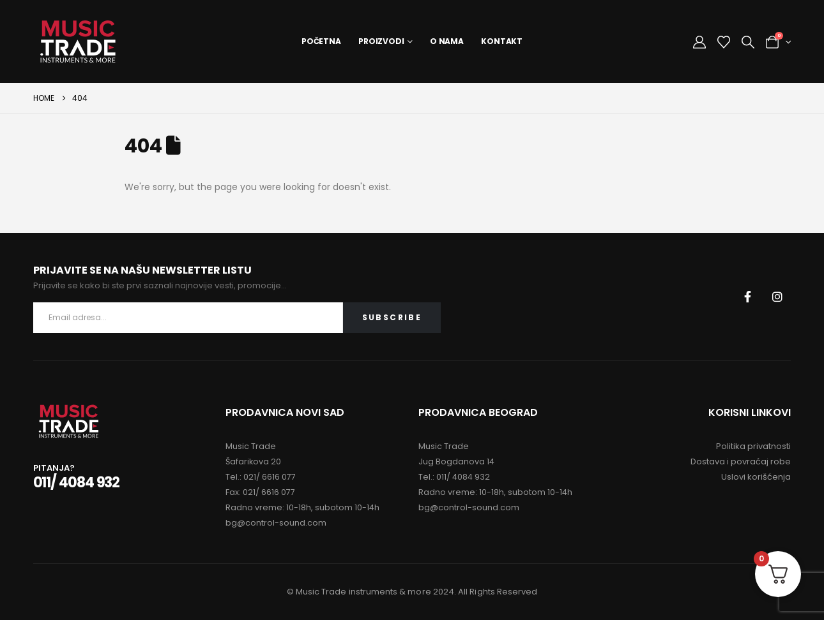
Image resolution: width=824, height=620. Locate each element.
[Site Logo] (78, 41)
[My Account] (699, 42)
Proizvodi (381, 41)
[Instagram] (777, 296)
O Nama (447, 41)
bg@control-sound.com (275, 522)
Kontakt (502, 41)
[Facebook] (747, 296)
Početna (321, 41)
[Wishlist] (723, 42)
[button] (748, 42)
